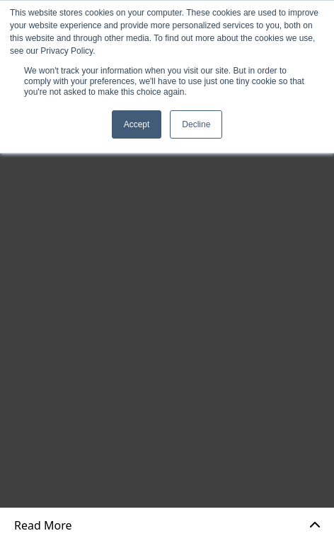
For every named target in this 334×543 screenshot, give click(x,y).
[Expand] (315, 525)
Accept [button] (137, 124)
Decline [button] (196, 124)
